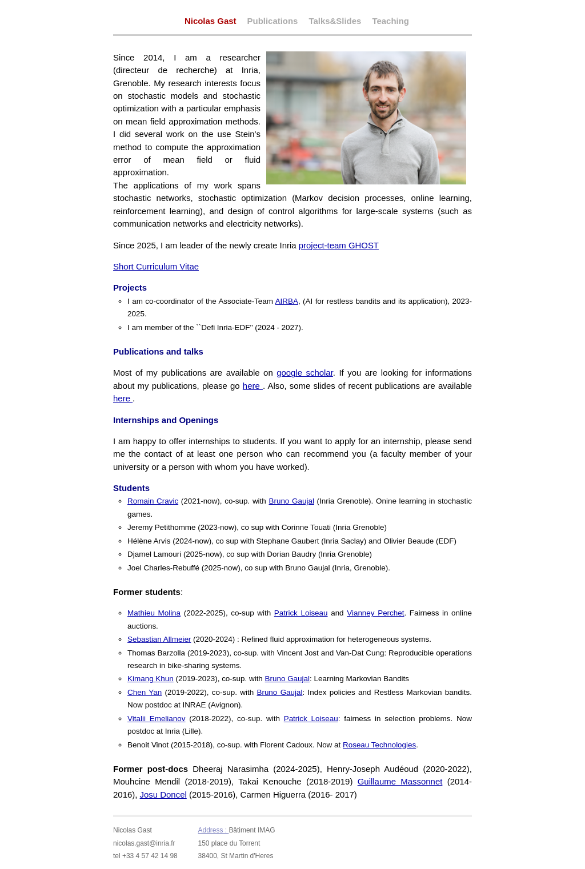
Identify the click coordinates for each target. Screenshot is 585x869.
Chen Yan (144, 692)
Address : (213, 830)
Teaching (390, 21)
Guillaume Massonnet (400, 781)
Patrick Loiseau (301, 613)
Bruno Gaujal (291, 501)
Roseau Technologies (379, 745)
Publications (272, 21)
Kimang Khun (150, 678)
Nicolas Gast (211, 21)
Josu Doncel (163, 794)
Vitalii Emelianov (156, 718)
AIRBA (286, 301)
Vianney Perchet (375, 613)
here (253, 386)
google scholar (305, 372)
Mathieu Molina (154, 613)
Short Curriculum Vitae (156, 266)
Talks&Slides (334, 21)
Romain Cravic (152, 501)
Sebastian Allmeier (159, 639)
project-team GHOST (339, 245)
